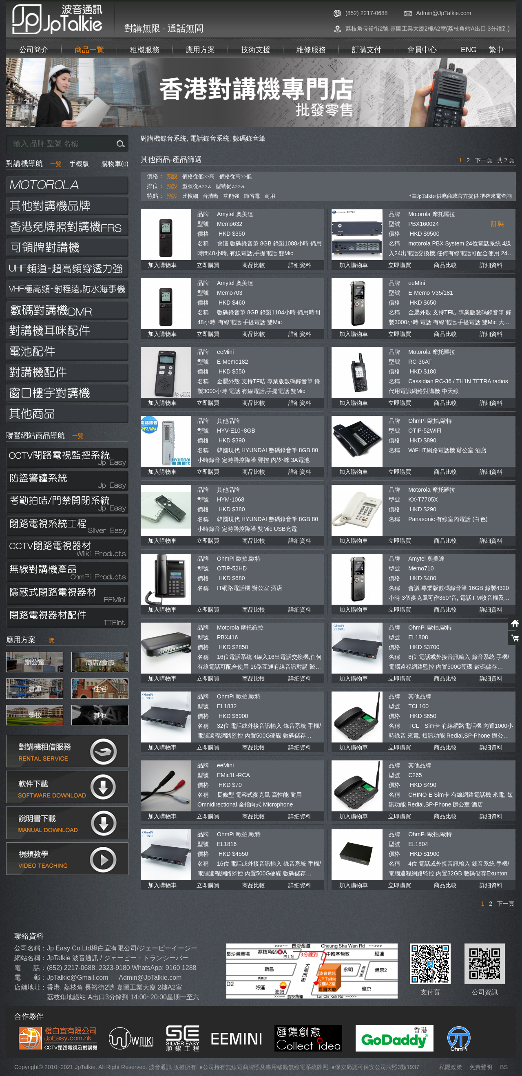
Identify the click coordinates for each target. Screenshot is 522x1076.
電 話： (30, 967)
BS (504, 1067)
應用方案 (200, 50)
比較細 (190, 196)
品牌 (203, 214)
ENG (469, 50)
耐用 (270, 196)
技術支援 (255, 50)
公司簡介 (34, 50)
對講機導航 (34, 163)
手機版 (79, 163)
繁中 (496, 50)
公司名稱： (30, 948)
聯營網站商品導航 (45, 435)
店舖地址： (30, 987)
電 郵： (30, 977)
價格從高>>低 (235, 176)
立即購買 (208, 265)
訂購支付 (366, 50)
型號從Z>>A (230, 186)
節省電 (252, 196)
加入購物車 (162, 265)
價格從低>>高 (198, 176)
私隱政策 (450, 1067)
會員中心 (422, 50)
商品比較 (253, 265)
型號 (203, 224)
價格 (203, 233)
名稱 (203, 243)
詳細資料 (299, 265)
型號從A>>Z (196, 186)
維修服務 (311, 50)
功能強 (231, 196)
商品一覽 (89, 50)
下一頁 (483, 160)
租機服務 (144, 50)
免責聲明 (480, 1067)
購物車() (115, 163)
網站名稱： (30, 957)
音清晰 (211, 196)
